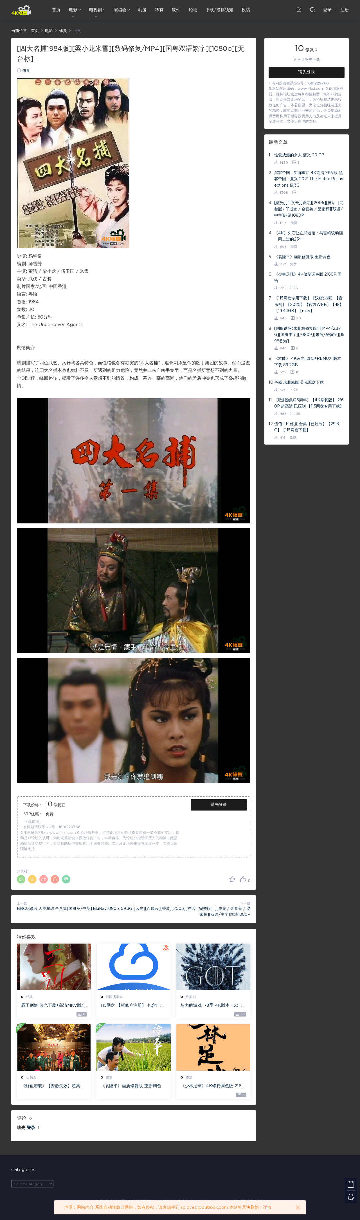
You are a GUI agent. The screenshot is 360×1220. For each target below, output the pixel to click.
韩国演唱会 (114, 997)
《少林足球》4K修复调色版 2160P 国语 (213, 1086)
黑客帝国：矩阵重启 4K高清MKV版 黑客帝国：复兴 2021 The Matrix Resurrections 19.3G (309, 179)
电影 (73, 10)
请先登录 (219, 805)
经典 (29, 997)
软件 (176, 10)
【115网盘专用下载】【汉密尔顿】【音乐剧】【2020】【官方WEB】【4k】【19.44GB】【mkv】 (308, 304)
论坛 (193, 10)
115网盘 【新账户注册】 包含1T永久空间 (133, 1005)
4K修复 (21, 10)
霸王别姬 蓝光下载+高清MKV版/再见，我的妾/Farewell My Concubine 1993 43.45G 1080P (54, 1005)
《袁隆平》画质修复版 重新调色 (131, 1086)
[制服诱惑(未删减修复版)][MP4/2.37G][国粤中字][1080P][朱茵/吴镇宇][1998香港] (309, 335)
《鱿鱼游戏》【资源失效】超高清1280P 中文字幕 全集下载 (53, 1086)
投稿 (246, 10)
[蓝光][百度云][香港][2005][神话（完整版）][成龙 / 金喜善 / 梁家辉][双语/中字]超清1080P (308, 209)
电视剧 (95, 10)
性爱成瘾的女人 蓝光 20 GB (299, 155)
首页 (56, 10)
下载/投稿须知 (219, 10)
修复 (26, 71)
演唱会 (120, 10)
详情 (267, 1207)
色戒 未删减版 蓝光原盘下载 (299, 382)
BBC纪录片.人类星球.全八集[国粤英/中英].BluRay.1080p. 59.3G (74, 909)
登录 (31, 1128)
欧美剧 (191, 997)
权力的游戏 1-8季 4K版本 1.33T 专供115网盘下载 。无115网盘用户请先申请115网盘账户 (212, 1005)
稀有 (159, 10)
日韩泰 (31, 1077)
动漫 (142, 10)
